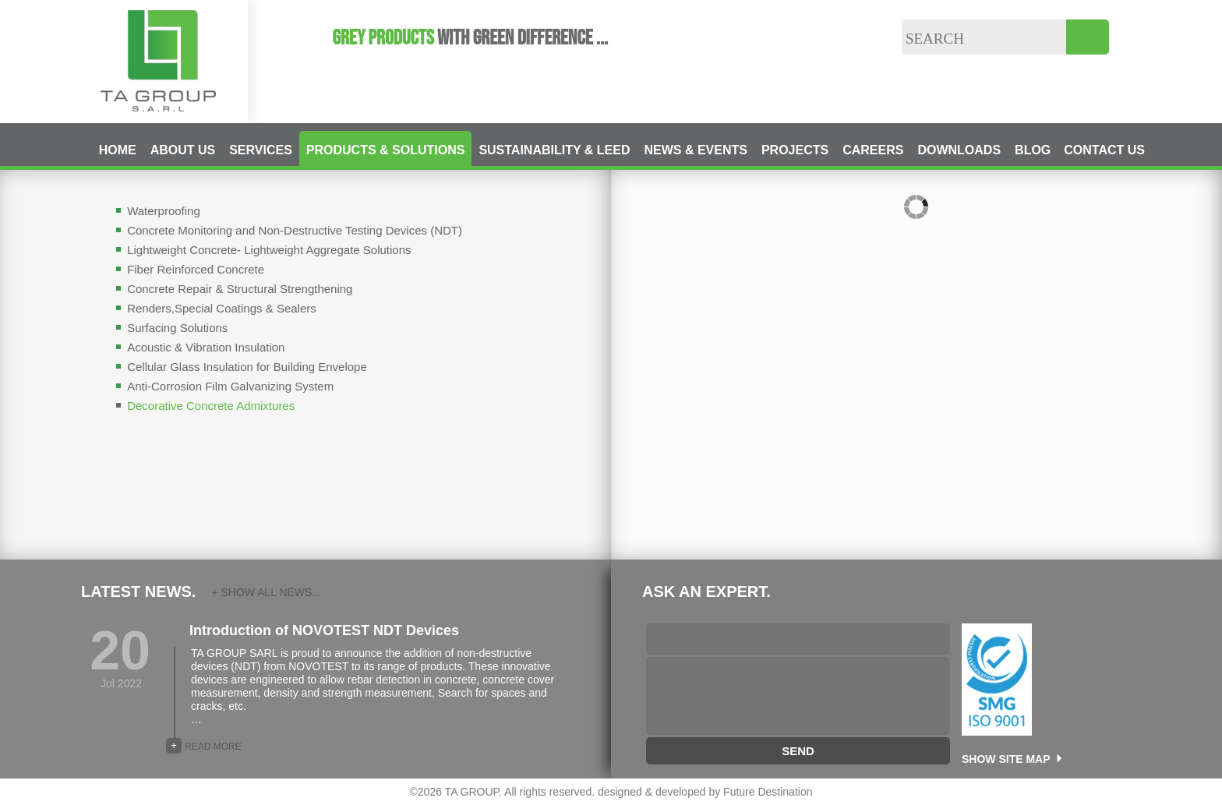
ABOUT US (183, 150)
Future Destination (767, 792)
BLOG (1033, 150)
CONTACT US (1104, 150)
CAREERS (872, 150)
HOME (117, 150)
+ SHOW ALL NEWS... (266, 592)
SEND (798, 750)
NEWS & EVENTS (695, 150)
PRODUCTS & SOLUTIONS (385, 150)
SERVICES (260, 150)
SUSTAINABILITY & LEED (554, 150)
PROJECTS (794, 150)
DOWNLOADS (959, 150)
